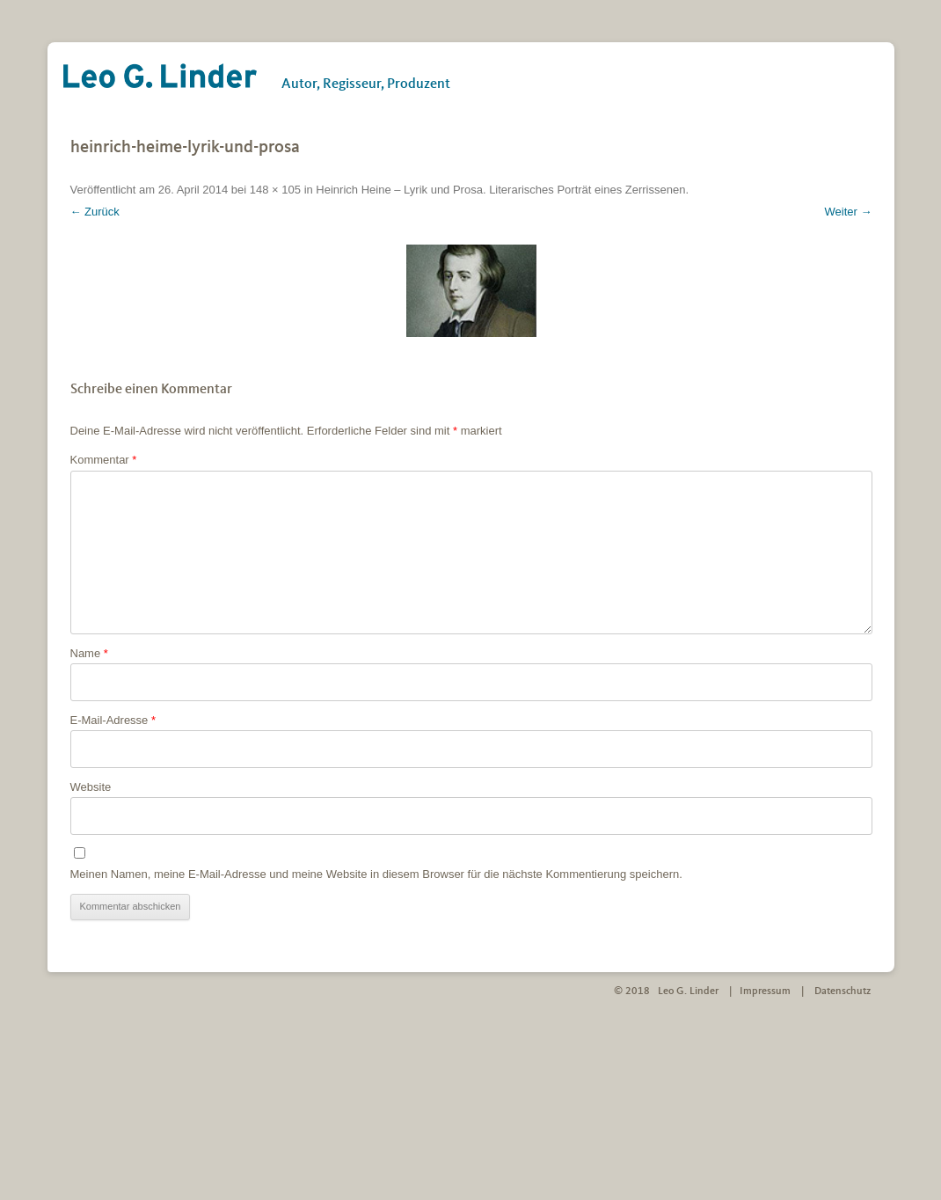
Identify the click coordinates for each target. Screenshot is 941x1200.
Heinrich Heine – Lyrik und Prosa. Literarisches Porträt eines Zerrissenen (500, 189)
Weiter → (848, 211)
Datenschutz (842, 991)
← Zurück (95, 211)
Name (89, 653)
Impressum (765, 991)
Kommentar (103, 459)
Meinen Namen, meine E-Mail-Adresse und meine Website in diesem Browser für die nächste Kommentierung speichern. (376, 874)
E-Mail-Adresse (113, 720)
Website (91, 787)
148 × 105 (275, 189)
